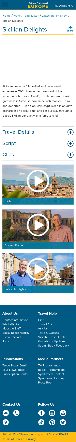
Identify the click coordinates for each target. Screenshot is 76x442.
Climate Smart (11, 337)
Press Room (46, 383)
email (5, 413)
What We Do (10, 324)
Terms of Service (13, 439)
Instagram (52, 413)
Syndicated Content (51, 374)
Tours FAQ (45, 324)
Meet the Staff (11, 328)
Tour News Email (13, 370)
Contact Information (15, 320)
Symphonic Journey (51, 378)
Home (6, 16)
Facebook (41, 413)
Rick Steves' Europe (38, 5)
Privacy (31, 439)
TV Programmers (49, 365)
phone (16, 413)
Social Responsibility (15, 333)
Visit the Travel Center (52, 337)
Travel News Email (14, 365)
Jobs (5, 341)
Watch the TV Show (54, 16)
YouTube (63, 413)
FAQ (41, 320)
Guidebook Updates (51, 341)
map (5, 422)
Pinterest (52, 422)
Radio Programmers (51, 370)
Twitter (63, 422)
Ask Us (43, 328)
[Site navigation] (5, 5)
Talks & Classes (48, 333)
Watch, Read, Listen (26, 16)
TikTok (41, 422)
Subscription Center (15, 374)
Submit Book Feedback (53, 346)
